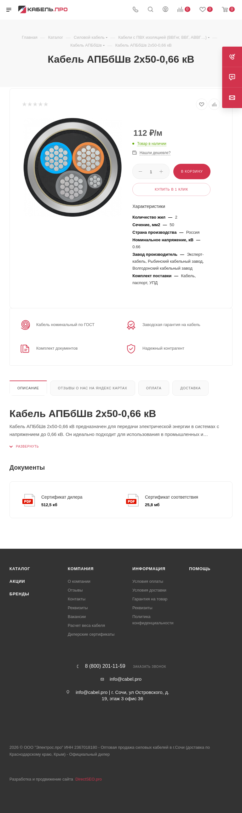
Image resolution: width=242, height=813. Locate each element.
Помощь (199, 568)
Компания (81, 568)
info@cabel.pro (125, 679)
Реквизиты (78, 607)
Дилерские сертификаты (91, 634)
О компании (79, 581)
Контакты (76, 599)
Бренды (19, 594)
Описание (28, 388)
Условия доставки (149, 590)
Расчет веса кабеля (86, 625)
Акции (17, 581)
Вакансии (77, 616)
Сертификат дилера (62, 497)
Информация (148, 568)
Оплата (154, 388)
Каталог (19, 568)
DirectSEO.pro (88, 779)
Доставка (190, 388)
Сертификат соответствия (171, 497)
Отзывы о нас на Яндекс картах (92, 388)
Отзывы (75, 590)
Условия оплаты (147, 581)
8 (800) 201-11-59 (105, 666)
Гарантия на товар (149, 599)
